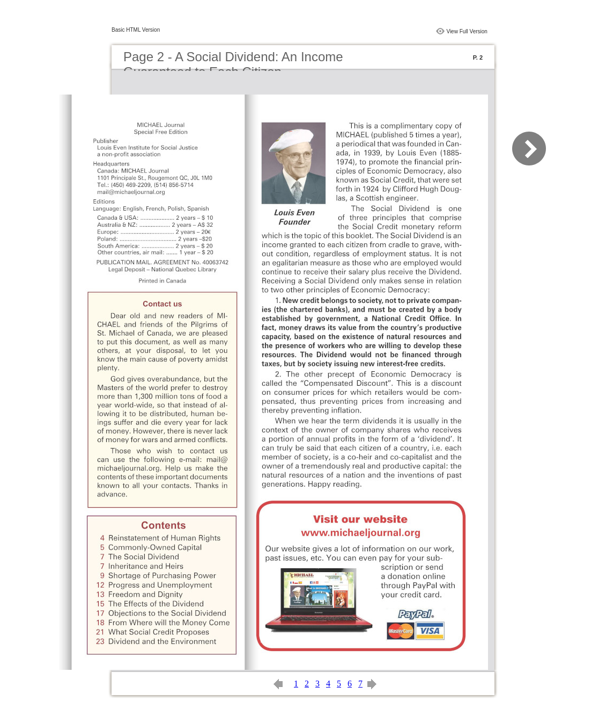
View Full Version (466, 31)
